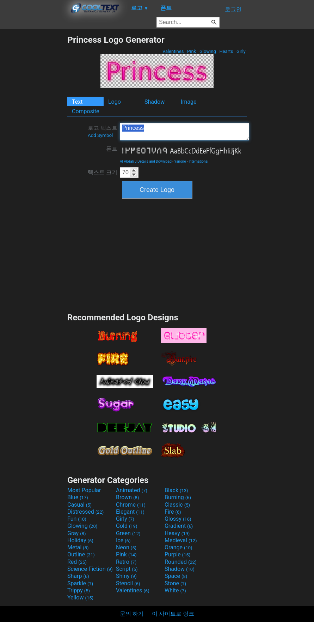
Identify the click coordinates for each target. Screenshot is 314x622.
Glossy (178, 518)
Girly (241, 51)
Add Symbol (100, 135)
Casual (79, 504)
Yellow (80, 597)
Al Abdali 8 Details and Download (146, 161)
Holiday (80, 540)
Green (128, 533)
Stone (175, 583)
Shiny (126, 576)
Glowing (207, 51)
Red (77, 561)
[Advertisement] (33, 140)
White (175, 590)
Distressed (85, 511)
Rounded (181, 561)
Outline (81, 554)
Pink (191, 51)
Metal (78, 547)
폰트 (111, 148)
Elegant (130, 511)
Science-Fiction (90, 569)
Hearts (226, 51)
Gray (76, 533)
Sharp (78, 576)
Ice (123, 540)
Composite (85, 111)
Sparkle (80, 583)
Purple (177, 554)
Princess (184, 131)
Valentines (173, 51)
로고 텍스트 (102, 131)
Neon (126, 547)
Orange (178, 547)
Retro (126, 561)
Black (176, 490)
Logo (114, 101)
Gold (126, 526)
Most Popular (84, 490)
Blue (77, 497)
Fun (76, 518)
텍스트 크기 (102, 172)
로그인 (233, 9)
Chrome (131, 504)
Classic (177, 504)
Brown (127, 497)
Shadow (154, 101)
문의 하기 (132, 613)
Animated (131, 490)
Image (189, 101)
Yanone (180, 161)
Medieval (181, 540)
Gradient (179, 526)
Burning (178, 497)
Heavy (177, 533)
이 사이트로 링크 (173, 613)
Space (176, 576)
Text (77, 101)
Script (127, 569)
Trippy (78, 590)
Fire (173, 511)
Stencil (128, 583)
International (198, 161)
